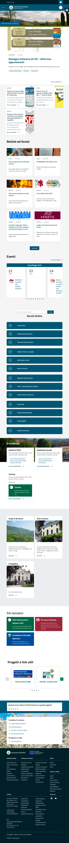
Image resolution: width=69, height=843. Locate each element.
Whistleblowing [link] (40, 803)
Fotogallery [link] (53, 784)
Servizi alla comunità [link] (55, 789)
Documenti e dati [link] (11, 778)
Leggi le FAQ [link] (24, 799)
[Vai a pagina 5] (38, 690)
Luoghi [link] (52, 776)
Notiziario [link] (52, 791)
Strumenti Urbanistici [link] (12, 780)
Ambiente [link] (23, 765)
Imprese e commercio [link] (41, 767)
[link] (67, 10)
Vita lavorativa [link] (39, 782)
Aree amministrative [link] (12, 765)
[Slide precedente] (7, 679)
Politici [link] (8, 771)
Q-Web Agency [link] (16, 838)
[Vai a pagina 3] (34, 690)
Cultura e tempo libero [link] (27, 775)
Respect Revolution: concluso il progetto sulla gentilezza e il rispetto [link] (59, 286)
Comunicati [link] (53, 765)
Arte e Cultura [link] (54, 780)
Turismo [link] (38, 780)
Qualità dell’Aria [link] (54, 787)
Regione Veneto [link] (10, 2)
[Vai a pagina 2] (32, 690)
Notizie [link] (52, 762)
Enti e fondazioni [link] (11, 769)
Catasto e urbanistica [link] (27, 773)
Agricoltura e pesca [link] (26, 762)
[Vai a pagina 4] (36, 690)
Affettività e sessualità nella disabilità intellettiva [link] (18, 284)
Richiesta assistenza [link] (26, 809)
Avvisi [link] (51, 767)
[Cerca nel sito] (60, 7)
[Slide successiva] (61, 679)
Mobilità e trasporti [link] (41, 769)
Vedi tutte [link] (34, 248)
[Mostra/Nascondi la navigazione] (3, 7)
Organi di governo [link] (11, 762)
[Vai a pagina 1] (30, 690)
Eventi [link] (51, 778)
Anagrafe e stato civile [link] (27, 767)
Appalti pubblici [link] (25, 769)
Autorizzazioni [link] (25, 771)
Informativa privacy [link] (41, 809)
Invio (50, 312)
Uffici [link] (8, 767)
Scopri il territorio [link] (55, 782)
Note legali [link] (38, 811)
